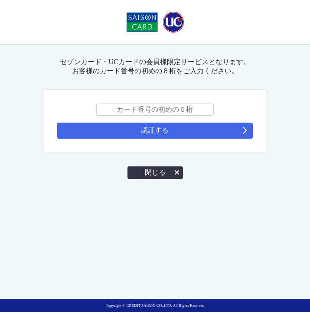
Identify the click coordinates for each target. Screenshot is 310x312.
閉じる (155, 172)
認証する (155, 130)
